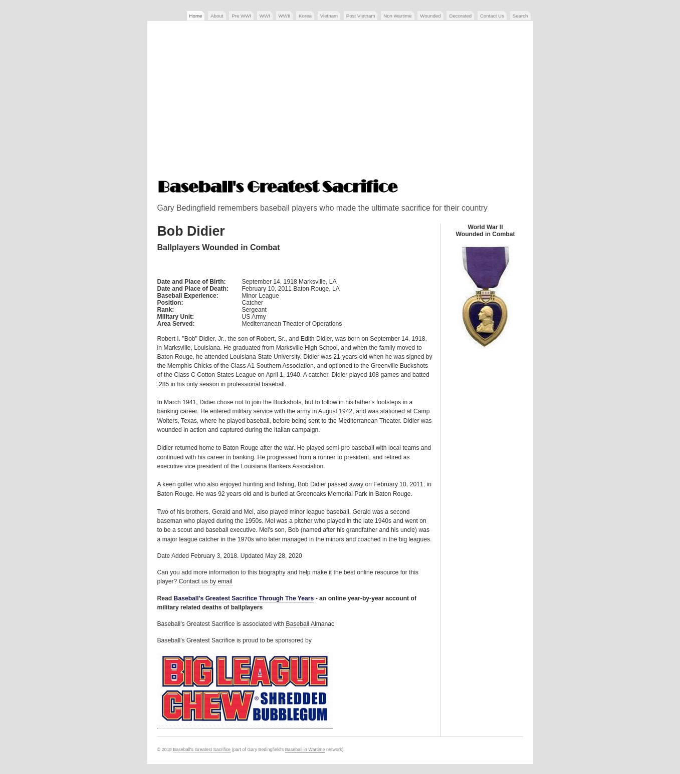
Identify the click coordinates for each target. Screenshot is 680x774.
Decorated (460, 16)
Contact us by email (206, 581)
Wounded (430, 16)
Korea (305, 16)
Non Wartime (397, 16)
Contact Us (492, 16)
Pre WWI (241, 16)
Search (520, 16)
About (216, 16)
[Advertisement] (340, 101)
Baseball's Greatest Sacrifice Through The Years (244, 598)
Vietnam (329, 16)
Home (195, 16)
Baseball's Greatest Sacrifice (202, 749)
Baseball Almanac (310, 623)
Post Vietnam (360, 16)
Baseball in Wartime (305, 749)
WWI (265, 16)
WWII (285, 16)
